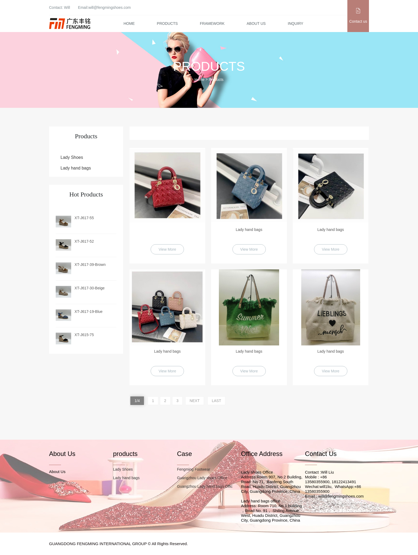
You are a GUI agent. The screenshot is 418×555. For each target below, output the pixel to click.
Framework (212, 23)
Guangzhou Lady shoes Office (202, 478)
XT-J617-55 (84, 218)
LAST (216, 401)
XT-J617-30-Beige (90, 288)
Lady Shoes (72, 157)
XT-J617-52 (84, 241)
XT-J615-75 (84, 335)
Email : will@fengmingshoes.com (334, 496)
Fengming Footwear (193, 469)
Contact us (358, 21)
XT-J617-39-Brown (90, 264)
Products (167, 23)
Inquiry (295, 23)
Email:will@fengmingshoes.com (104, 7)
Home (129, 23)
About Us (256, 23)
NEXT (194, 401)
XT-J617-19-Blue (89, 311)
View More (167, 249)
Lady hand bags (76, 168)
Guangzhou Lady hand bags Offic (204, 486)
